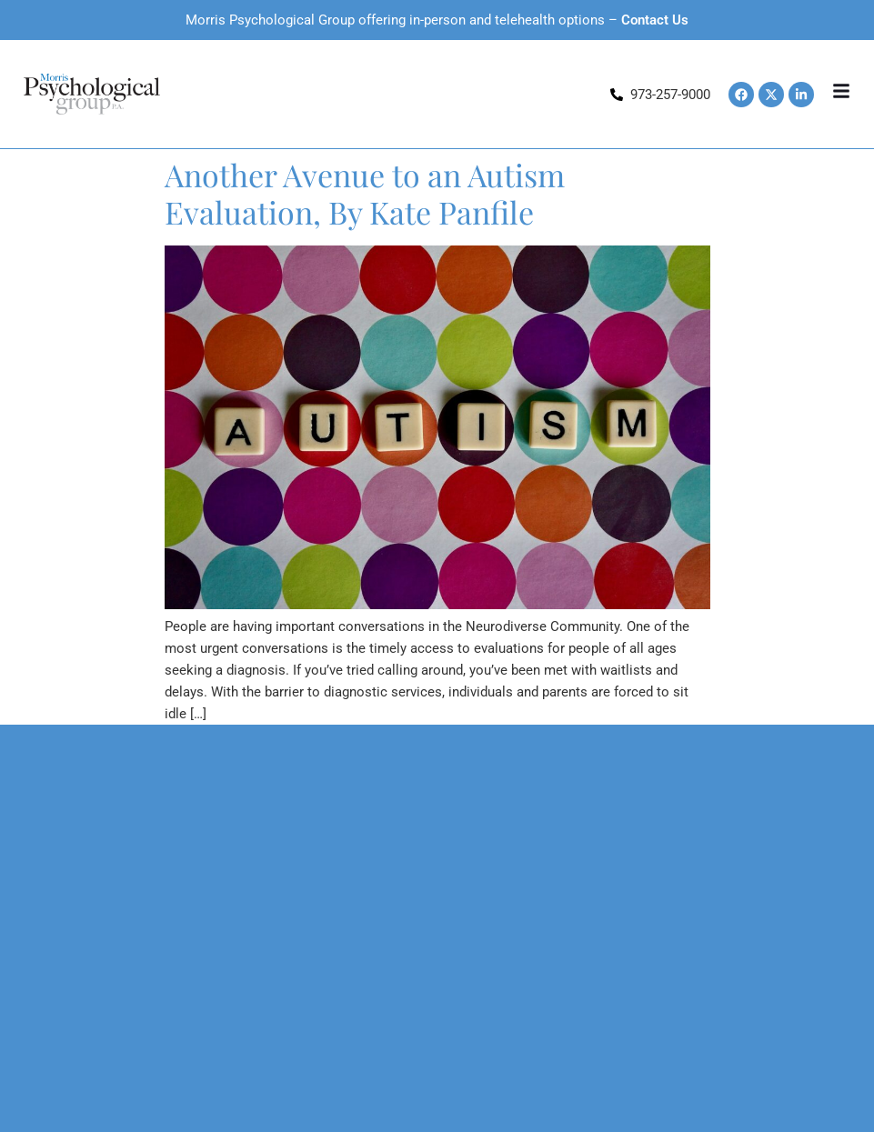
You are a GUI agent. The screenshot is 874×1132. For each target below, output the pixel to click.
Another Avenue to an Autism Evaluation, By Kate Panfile (365, 193)
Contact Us (654, 20)
